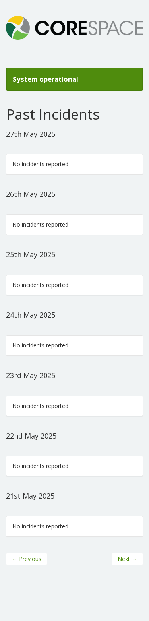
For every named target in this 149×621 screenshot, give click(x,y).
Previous (26, 559)
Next (127, 559)
